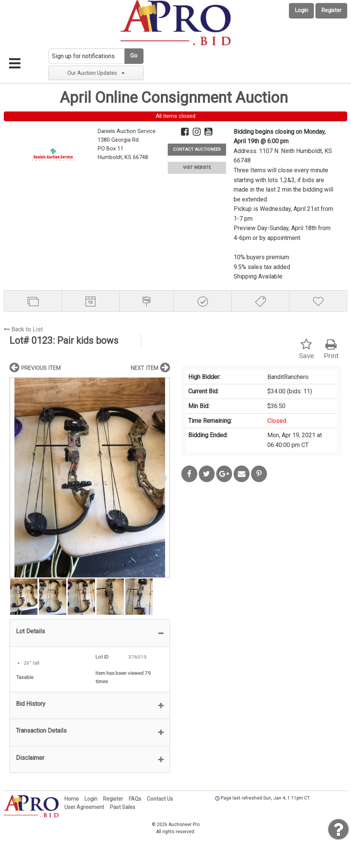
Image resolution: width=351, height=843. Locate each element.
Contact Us (160, 799)
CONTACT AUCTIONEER (196, 149)
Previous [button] (17, 477)
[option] (89, 477)
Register (331, 10)
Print (331, 349)
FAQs (135, 799)
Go (133, 56)
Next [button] (162, 477)
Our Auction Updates (96, 73)
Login (301, 10)
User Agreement (84, 807)
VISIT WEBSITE (197, 167)
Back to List (23, 329)
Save (306, 349)
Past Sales (122, 807)
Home (71, 799)
